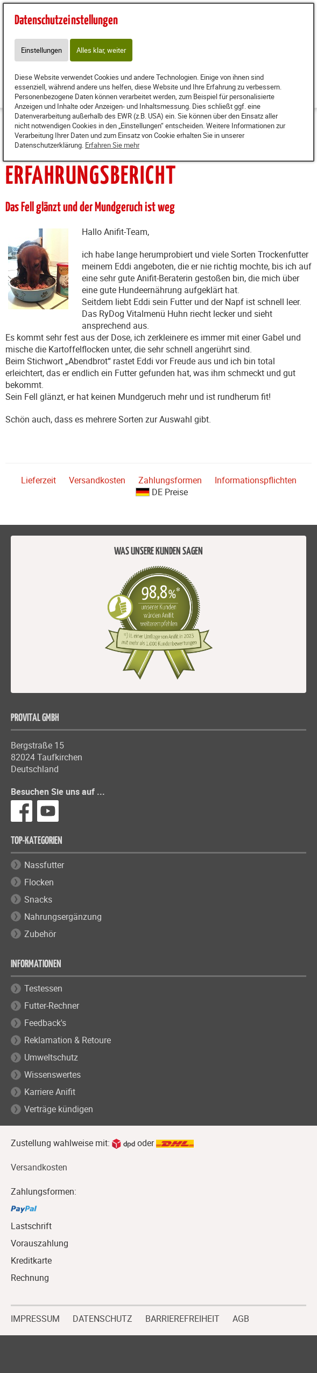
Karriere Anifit (49, 1092)
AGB (241, 1318)
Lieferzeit (38, 480)
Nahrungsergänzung (63, 917)
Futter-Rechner (51, 1005)
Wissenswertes (52, 1074)
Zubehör (40, 934)
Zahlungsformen (170, 480)
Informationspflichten (256, 480)
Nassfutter (44, 865)
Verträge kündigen (58, 1109)
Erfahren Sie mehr (112, 145)
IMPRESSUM (35, 1317)
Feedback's (45, 1023)
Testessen (43, 988)
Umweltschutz (51, 1057)
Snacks (38, 899)
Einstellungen (41, 50)
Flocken (39, 882)
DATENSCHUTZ (102, 1317)
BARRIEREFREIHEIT (182, 1317)
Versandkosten (97, 480)
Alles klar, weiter (101, 50)
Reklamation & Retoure (67, 1040)
